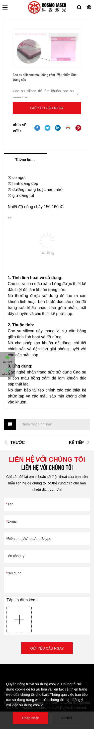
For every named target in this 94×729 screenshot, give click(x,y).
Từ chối (66, 718)
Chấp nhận (30, 718)
